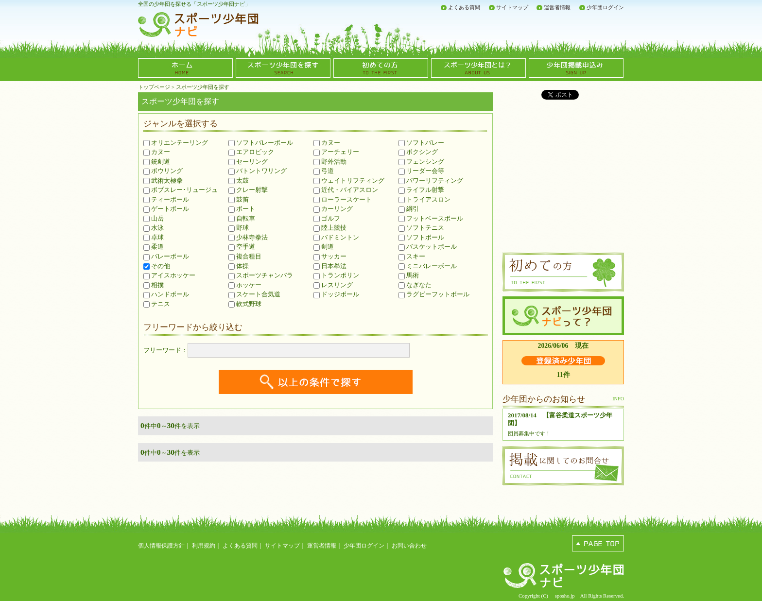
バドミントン (336, 237)
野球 (238, 227)
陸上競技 (329, 227)
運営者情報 (557, 7)
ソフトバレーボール (260, 142)
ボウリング (163, 170)
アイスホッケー (169, 275)
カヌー (156, 151)
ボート (241, 208)
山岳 (153, 218)
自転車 (241, 218)
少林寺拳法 (248, 237)
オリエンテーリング (175, 142)
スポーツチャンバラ (260, 275)
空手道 (241, 246)
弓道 (323, 170)
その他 (156, 266)
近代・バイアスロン (345, 189)
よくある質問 (464, 7)
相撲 (153, 285)
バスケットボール (427, 246)
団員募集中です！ (529, 433)
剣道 (323, 246)
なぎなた (415, 285)
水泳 (153, 227)
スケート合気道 (254, 294)
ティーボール (166, 199)
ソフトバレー (421, 142)
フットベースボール (430, 218)
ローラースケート (342, 199)
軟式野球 (244, 304)
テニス (156, 304)
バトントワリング (257, 170)
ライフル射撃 (421, 189)
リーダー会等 (421, 170)
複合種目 (244, 256)
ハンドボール (166, 294)
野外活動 (329, 161)
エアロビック (251, 151)
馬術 (408, 275)
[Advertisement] (510, 29)
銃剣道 (156, 161)
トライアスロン (424, 199)
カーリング (333, 208)
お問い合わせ (409, 545)
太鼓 (238, 180)
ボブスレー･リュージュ (180, 189)
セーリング (248, 161)
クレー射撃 (248, 189)
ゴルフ (326, 218)
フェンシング (421, 161)
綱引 (408, 208)
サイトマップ (512, 7)
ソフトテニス (421, 227)
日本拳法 (329, 266)
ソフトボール (421, 237)
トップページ (154, 87)
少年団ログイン (605, 7)
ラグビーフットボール (433, 294)
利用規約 (203, 545)
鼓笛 (238, 199)
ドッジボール (336, 294)
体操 (238, 266)
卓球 (153, 237)
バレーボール (166, 256)
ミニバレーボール (427, 266)
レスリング (333, 285)
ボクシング (418, 151)
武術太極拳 (163, 180)
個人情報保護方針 (161, 545)
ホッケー (244, 285)
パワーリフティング (430, 180)
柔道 (153, 246)
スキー (411, 256)
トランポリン (336, 275)
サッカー (329, 256)
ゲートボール (166, 208)
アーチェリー (336, 151)
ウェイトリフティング (348, 180)
